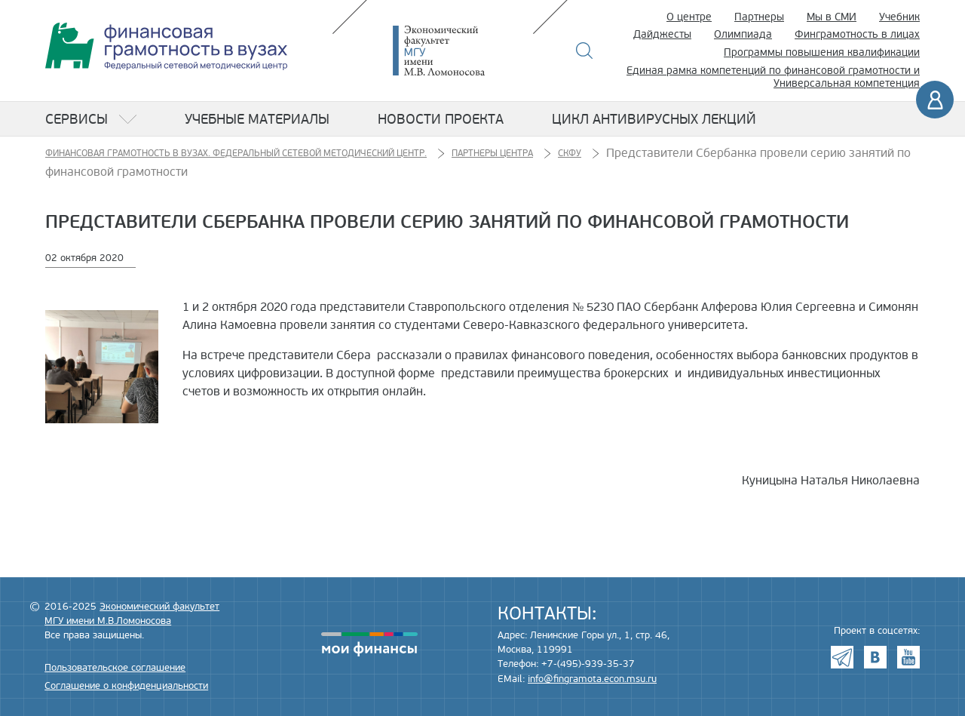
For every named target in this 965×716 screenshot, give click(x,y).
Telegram (842, 657)
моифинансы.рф (369, 644)
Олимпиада (743, 34)
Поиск (584, 50)
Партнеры (759, 17)
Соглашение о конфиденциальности (126, 686)
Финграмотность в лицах (857, 34)
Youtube (908, 657)
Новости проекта (441, 119)
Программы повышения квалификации (822, 52)
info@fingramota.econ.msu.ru (592, 679)
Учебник (899, 17)
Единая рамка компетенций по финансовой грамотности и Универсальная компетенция (773, 77)
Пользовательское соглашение (114, 668)
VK (875, 657)
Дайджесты (662, 34)
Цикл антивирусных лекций (654, 119)
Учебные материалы (257, 119)
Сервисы (76, 119)
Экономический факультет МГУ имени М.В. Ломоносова (461, 50)
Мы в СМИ (831, 17)
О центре (689, 17)
